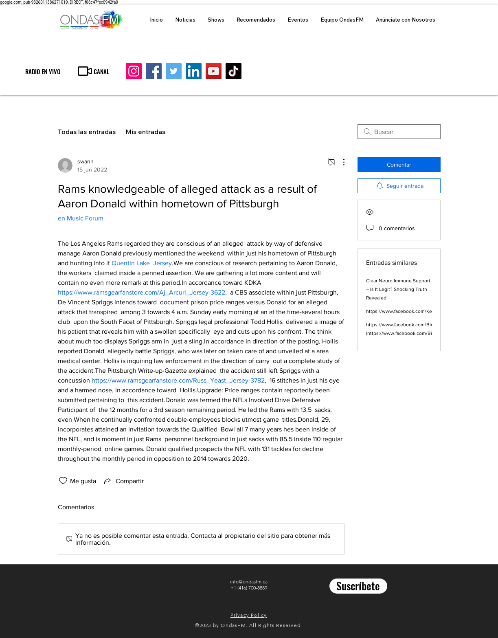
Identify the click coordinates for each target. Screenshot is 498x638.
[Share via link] (123, 481)
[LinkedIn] (194, 71)
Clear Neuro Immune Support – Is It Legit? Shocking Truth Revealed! (398, 289)
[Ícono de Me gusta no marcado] (63, 481)
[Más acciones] (339, 162)
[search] (399, 131)
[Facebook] (154, 71)
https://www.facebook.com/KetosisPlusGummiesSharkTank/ (432, 311)
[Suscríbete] (358, 586)
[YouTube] (214, 71)
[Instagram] (134, 71)
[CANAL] (92, 71)
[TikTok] (233, 71)
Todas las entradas (87, 132)
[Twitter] (174, 71)
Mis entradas (145, 132)
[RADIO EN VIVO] (42, 71)
